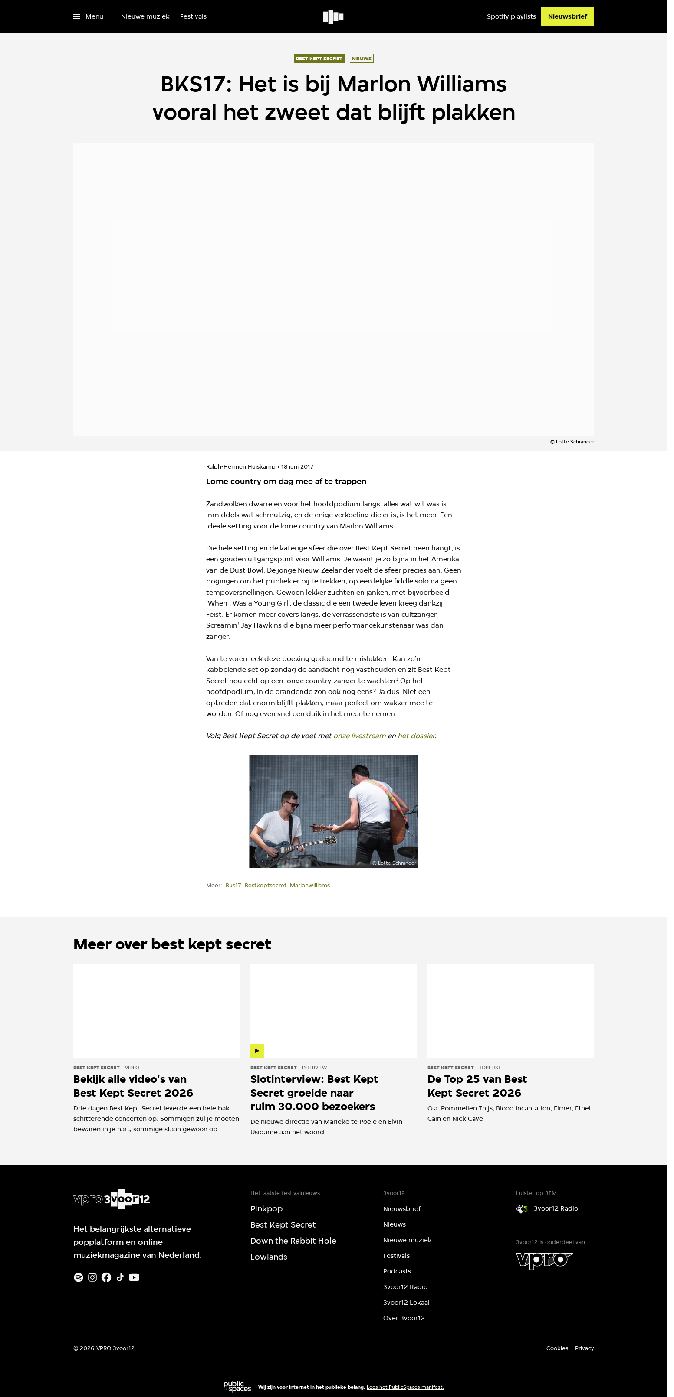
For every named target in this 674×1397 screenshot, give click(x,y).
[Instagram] (92, 1277)
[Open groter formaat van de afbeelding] (334, 811)
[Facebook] (106, 1277)
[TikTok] (120, 1277)
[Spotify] (78, 1277)
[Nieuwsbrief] (567, 16)
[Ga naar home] (334, 16)
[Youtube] (134, 1277)
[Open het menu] (88, 16)
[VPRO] (544, 1261)
